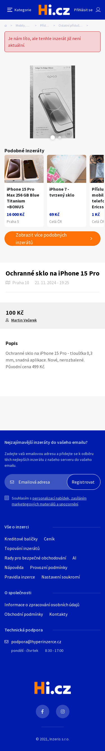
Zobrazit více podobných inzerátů (41, 239)
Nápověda (14, 567)
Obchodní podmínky (23, 614)
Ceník (49, 539)
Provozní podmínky (48, 567)
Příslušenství (49, 25)
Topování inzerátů (22, 548)
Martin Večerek (24, 320)
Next (59, 137)
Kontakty (58, 614)
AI (74, 558)
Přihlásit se (83, 9)
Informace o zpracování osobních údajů (42, 604)
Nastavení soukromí (60, 577)
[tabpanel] (52, 102)
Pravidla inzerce (19, 577)
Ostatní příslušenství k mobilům (75, 25)
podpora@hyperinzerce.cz (36, 641)
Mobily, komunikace (28, 25)
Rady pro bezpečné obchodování (35, 558)
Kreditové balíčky (21, 539)
